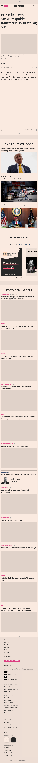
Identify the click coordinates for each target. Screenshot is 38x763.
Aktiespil (6, 652)
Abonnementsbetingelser (11, 705)
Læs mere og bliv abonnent (27, 669)
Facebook (8, 753)
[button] (35, 6)
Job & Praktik (8, 725)
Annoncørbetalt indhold (11, 730)
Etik (5, 712)
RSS (5, 649)
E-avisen (8, 656)
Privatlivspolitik (8, 702)
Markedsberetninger (7, 444)
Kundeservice (8, 698)
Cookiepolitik (8, 700)
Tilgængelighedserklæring (11, 707)
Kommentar (4, 472)
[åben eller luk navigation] (2, 6)
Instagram (8, 750)
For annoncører (8, 710)
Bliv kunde (7, 715)
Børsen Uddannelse (10, 687)
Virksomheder (5, 294)
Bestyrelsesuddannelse (11, 689)
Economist (8, 677)
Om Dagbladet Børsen (10, 727)
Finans (7, 672)
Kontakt (6, 722)
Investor (3, 324)
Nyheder (6, 642)
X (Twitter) (8, 755)
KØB (6, 6)
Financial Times (10, 674)
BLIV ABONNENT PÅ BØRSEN (12, 660)
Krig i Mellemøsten (6, 384)
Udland (3, 10)
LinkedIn (7, 747)
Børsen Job (7, 691)
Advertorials (7, 732)
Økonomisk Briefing (11, 679)
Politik (3, 575)
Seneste (6, 647)
